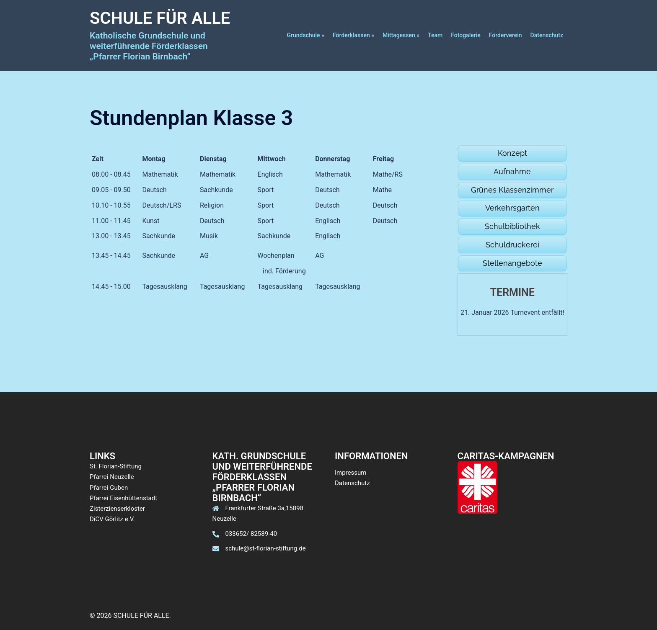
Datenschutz (546, 35)
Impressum (350, 472)
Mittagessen (399, 35)
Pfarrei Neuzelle (112, 477)
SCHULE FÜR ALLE (160, 18)
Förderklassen (351, 35)
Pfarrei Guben (109, 487)
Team (435, 35)
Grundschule (303, 35)
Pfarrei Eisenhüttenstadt (123, 498)
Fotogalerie (466, 35)
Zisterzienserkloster (117, 508)
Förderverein (505, 35)
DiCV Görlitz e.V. (112, 519)
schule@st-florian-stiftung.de (265, 548)
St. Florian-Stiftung (116, 466)
